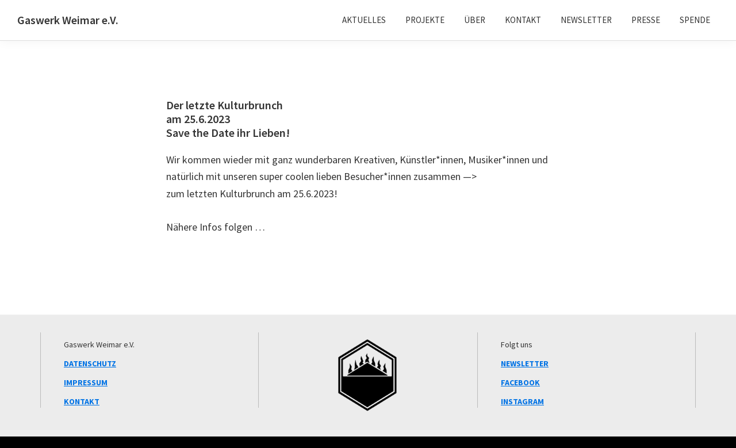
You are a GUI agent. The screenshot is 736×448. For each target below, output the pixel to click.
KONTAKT (81, 401)
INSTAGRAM (522, 401)
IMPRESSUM (86, 382)
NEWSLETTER (525, 363)
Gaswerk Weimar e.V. (67, 20)
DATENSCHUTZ (90, 363)
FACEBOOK (520, 382)
